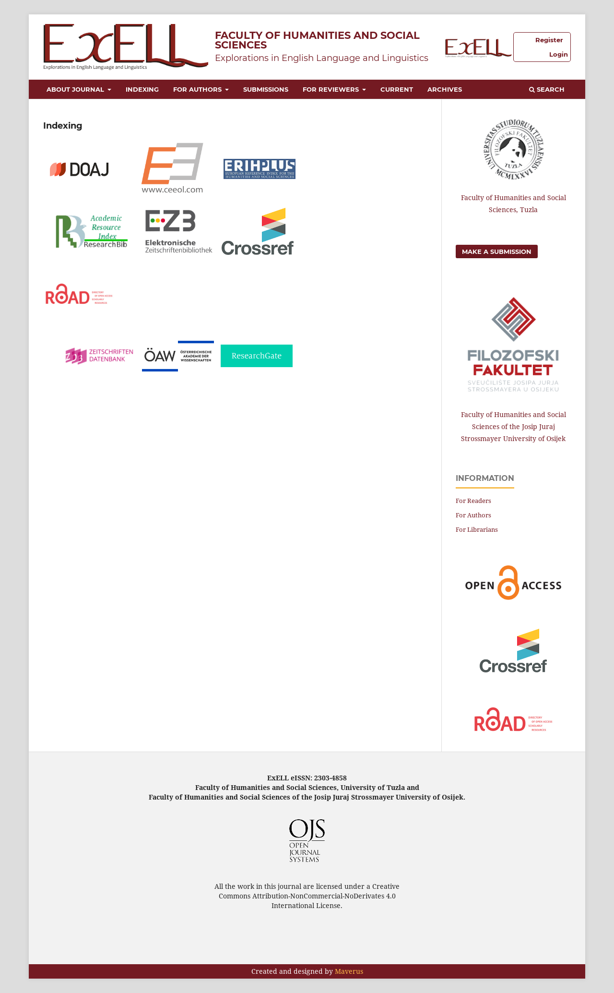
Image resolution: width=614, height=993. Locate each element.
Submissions (265, 89)
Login (558, 54)
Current (396, 89)
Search (547, 89)
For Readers (473, 500)
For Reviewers (332, 89)
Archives (444, 89)
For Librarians (477, 529)
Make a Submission (496, 251)
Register (549, 40)
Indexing (142, 89)
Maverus (349, 971)
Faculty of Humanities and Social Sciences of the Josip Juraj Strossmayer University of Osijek (513, 426)
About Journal (76, 89)
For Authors (198, 89)
